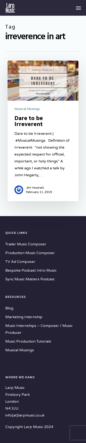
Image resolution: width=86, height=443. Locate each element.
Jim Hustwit (35, 188)
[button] (78, 8)
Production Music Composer (30, 253)
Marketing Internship (23, 317)
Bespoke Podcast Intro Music (30, 270)
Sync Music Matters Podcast (30, 279)
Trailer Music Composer (25, 244)
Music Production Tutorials (28, 341)
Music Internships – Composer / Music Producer (38, 329)
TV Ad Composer (20, 261)
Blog (9, 308)
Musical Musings (27, 109)
